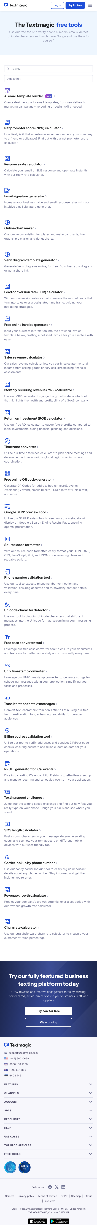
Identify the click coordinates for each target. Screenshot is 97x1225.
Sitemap (76, 1195)
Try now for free (48, 1011)
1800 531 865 (17, 1069)
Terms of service (47, 1195)
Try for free (75, 5)
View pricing (48, 1022)
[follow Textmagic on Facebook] (50, 1187)
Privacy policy (26, 1195)
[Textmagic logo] (48, 1045)
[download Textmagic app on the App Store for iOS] (38, 1221)
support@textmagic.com (23, 1052)
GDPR (64, 1195)
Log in (57, 5)
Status (88, 1195)
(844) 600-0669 (19, 1058)
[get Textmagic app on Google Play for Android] (59, 1221)
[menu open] (90, 5)
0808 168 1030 (18, 1064)
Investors (49, 1200)
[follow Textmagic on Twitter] (57, 1187)
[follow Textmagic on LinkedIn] (63, 1187)
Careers (9, 1195)
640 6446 (15, 1075)
